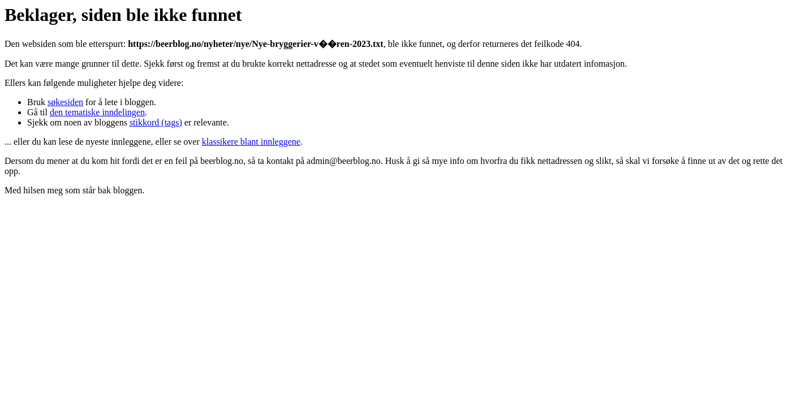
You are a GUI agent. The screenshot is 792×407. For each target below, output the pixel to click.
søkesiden (65, 102)
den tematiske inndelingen (97, 112)
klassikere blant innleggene (251, 141)
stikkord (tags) (156, 122)
